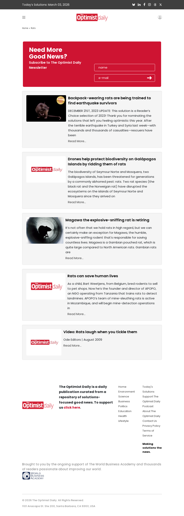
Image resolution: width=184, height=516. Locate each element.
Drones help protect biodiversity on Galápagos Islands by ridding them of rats (112, 161)
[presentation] (117, 54)
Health (122, 416)
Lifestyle (123, 421)
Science (123, 396)
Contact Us (149, 421)
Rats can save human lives (92, 275)
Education (125, 411)
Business (124, 401)
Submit (149, 78)
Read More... (77, 141)
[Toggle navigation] (24, 17)
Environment (126, 392)
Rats (33, 28)
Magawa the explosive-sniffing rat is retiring (107, 220)
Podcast (147, 406)
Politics (122, 406)
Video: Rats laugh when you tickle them (100, 331)
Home (25, 28)
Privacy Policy (151, 426)
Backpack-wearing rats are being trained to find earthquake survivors (109, 100)
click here (72, 407)
